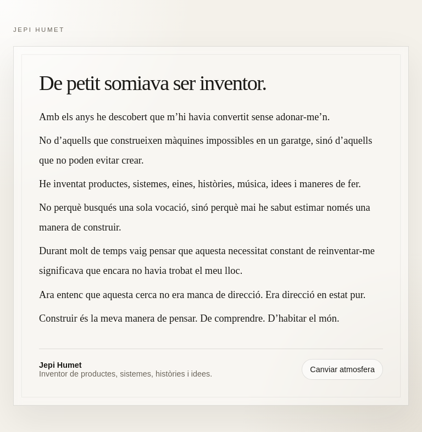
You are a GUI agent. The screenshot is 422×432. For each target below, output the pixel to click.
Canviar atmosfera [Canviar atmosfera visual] (342, 369)
